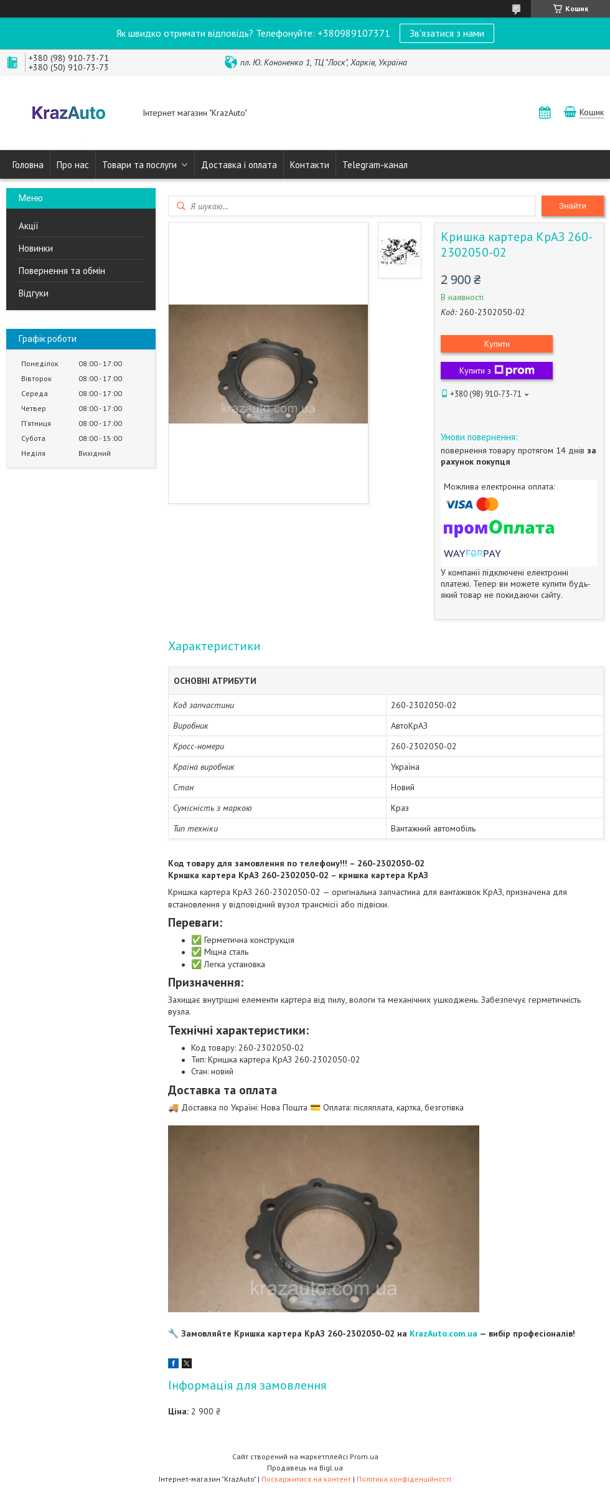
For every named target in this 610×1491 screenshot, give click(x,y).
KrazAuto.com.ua (443, 1333)
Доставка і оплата (239, 164)
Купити (497, 343)
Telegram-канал (375, 164)
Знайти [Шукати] (572, 206)
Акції (29, 226)
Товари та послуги (139, 164)
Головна (28, 164)
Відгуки (34, 293)
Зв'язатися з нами (447, 33)
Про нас (73, 164)
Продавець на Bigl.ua (305, 1467)
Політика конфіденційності (404, 1479)
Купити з (497, 370)
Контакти (309, 164)
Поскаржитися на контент (306, 1479)
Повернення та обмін (62, 271)
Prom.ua (364, 1456)
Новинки (36, 248)
